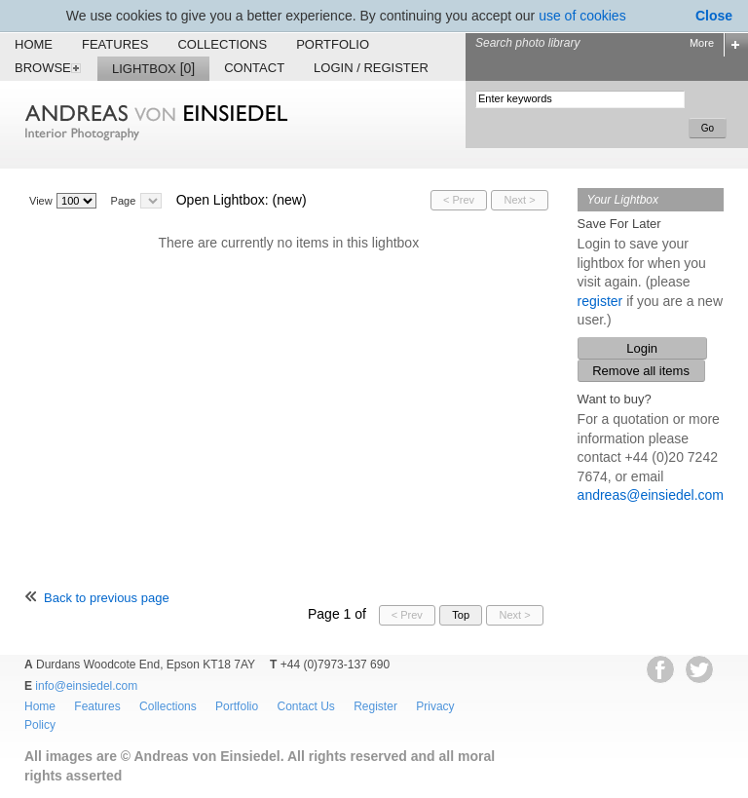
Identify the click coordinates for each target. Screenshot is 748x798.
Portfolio (332, 44)
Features (115, 44)
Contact (254, 67)
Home (34, 44)
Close (713, 15)
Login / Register (371, 67)
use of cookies (582, 15)
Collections (222, 44)
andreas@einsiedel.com (651, 495)
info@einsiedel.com (86, 686)
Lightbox (153, 68)
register (600, 301)
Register (375, 706)
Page (123, 201)
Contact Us (305, 706)
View (41, 201)
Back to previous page (106, 597)
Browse (49, 67)
